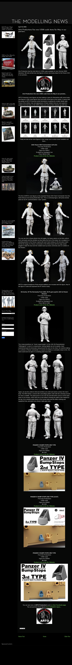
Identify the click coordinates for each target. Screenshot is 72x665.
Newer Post (21, 636)
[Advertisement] (35, 9)
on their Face (55, 605)
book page (62, 605)
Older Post (67, 636)
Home (44, 636)
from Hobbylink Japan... (53, 607)
